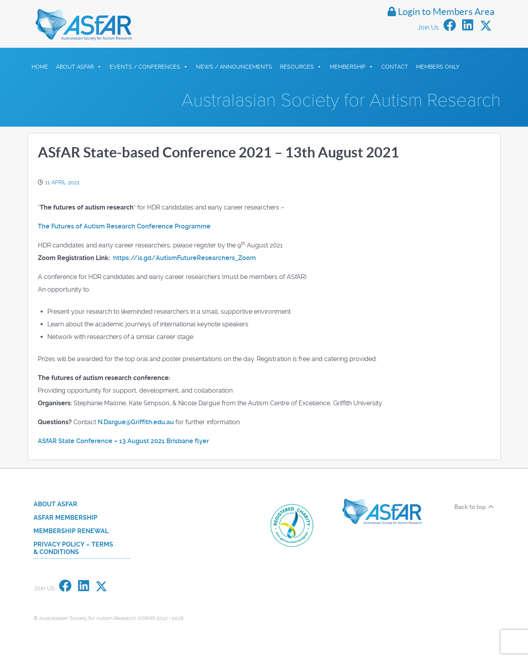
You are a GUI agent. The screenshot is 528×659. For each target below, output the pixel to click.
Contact (394, 67)
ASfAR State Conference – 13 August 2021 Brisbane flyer (123, 441)
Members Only (437, 67)
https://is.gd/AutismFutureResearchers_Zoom (184, 258)
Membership (351, 67)
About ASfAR (79, 67)
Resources (301, 67)
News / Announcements (234, 67)
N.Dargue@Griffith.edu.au (136, 422)
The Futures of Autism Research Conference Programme (124, 226)
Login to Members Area (441, 11)
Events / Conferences (149, 67)
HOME (40, 67)
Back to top (474, 506)
